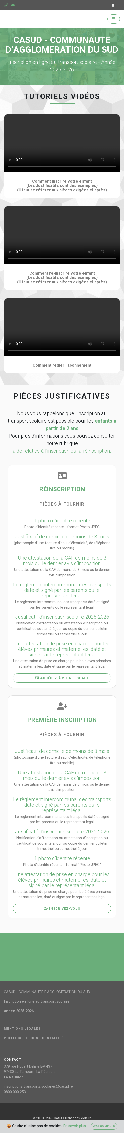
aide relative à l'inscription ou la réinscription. (62, 451)
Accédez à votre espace (62, 678)
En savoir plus (74, 1126)
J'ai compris (104, 1126)
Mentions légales (22, 1028)
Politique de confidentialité (34, 1038)
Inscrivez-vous (62, 908)
